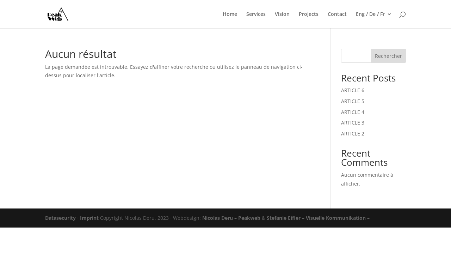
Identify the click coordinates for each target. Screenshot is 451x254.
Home (230, 14)
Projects (309, 14)
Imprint (89, 217)
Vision (282, 14)
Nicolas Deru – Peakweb (231, 217)
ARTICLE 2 (352, 133)
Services (256, 14)
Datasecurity (60, 217)
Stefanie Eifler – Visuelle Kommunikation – (318, 217)
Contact (337, 14)
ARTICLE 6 (352, 90)
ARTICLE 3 (352, 122)
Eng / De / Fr (370, 14)
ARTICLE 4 (352, 112)
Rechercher (388, 56)
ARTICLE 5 (352, 101)
